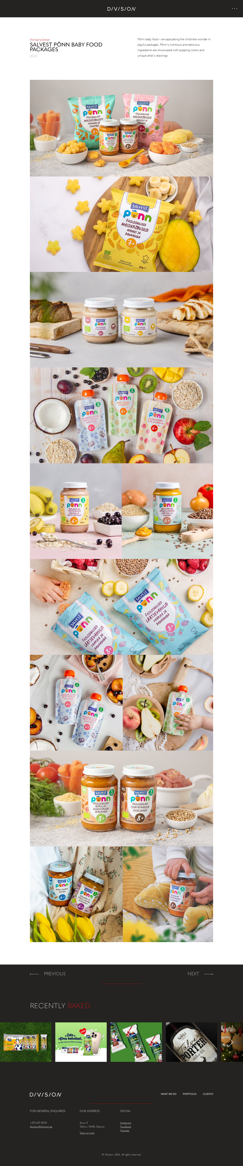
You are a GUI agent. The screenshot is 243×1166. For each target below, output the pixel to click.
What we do (169, 1094)
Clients (208, 1094)
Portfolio (190, 1094)
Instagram (125, 1123)
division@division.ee (41, 1127)
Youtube (124, 1130)
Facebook (125, 1127)
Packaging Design (40, 39)
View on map (87, 1133)
